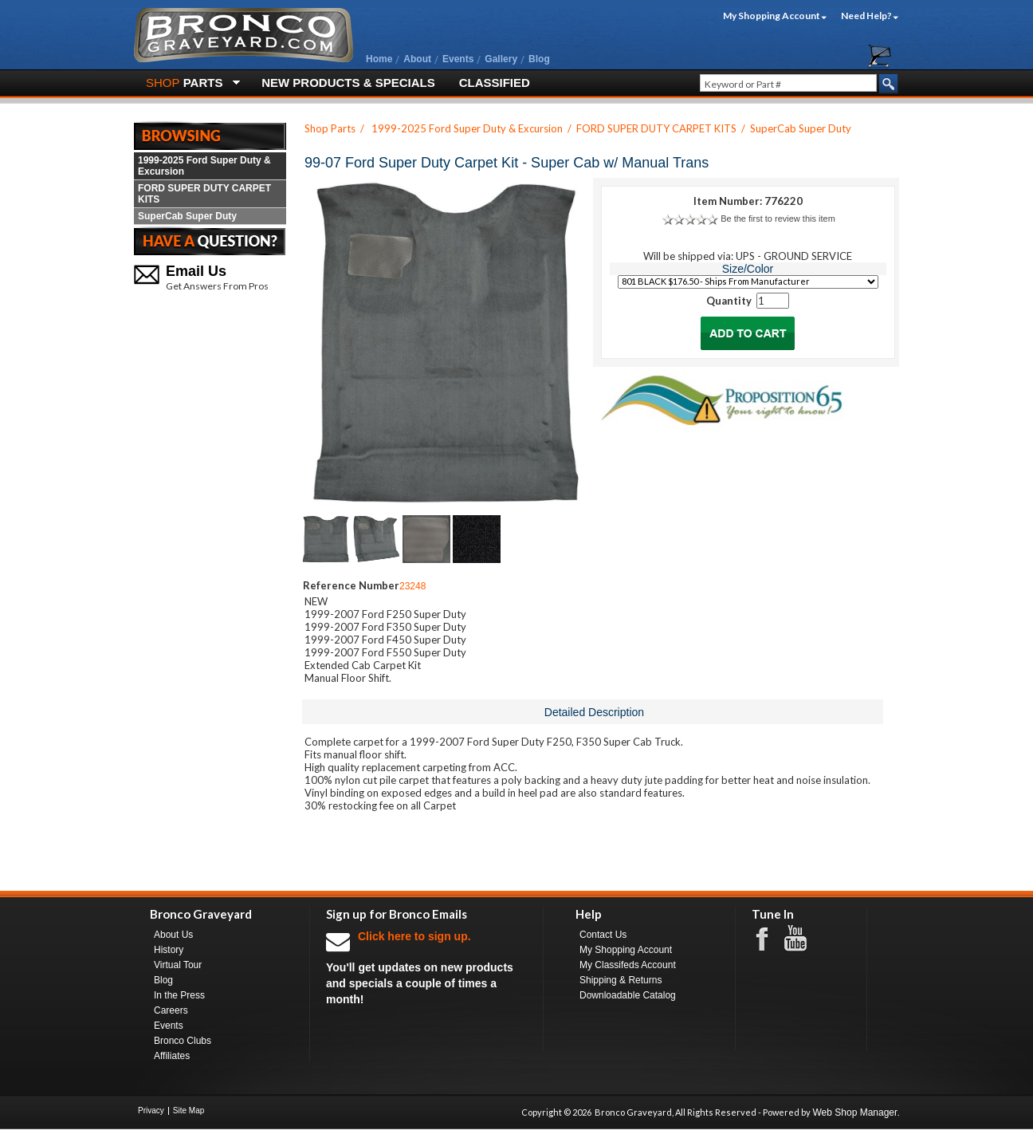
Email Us (196, 271)
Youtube (803, 938)
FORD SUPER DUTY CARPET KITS (204, 194)
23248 (412, 586)
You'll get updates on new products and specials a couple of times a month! (426, 967)
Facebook (770, 938)
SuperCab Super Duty (187, 216)
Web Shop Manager (854, 1112)
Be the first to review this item (778, 218)
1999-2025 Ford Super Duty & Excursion (204, 166)
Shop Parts (329, 128)
